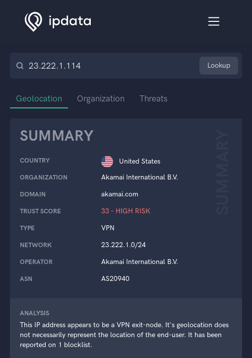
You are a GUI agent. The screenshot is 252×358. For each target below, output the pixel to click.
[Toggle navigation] (214, 21)
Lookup (218, 65)
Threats (153, 98)
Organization (101, 98)
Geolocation (39, 98)
